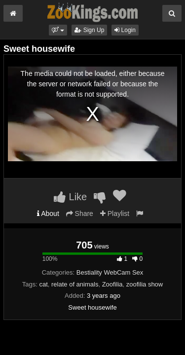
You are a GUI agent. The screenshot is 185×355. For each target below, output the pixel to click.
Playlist (114, 213)
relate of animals (74, 284)
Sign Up (89, 30)
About (48, 213)
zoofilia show (144, 284)
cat (43, 284)
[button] (58, 30)
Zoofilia (112, 284)
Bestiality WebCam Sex (110, 272)
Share (79, 213)
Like (70, 196)
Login (125, 30)
